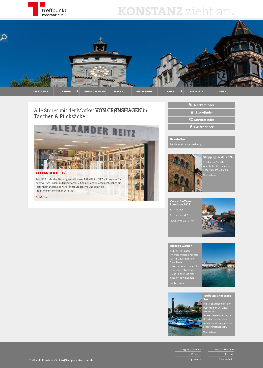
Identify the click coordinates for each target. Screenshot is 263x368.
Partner (229, 354)
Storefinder (201, 112)
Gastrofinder (202, 127)
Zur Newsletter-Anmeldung (186, 144)
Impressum (194, 359)
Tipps (170, 91)
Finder (66, 91)
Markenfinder (201, 105)
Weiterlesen (210, 175)
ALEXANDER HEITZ (51, 173)
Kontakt (196, 354)
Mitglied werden (181, 246)
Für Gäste (196, 91)
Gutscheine (144, 91)
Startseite (40, 91)
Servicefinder (201, 120)
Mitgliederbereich (190, 349)
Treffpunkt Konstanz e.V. (217, 297)
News (222, 91)
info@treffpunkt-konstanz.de (76, 360)
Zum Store (42, 197)
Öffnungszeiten (94, 91)
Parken (118, 91)
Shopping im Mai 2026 (218, 157)
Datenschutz (226, 359)
